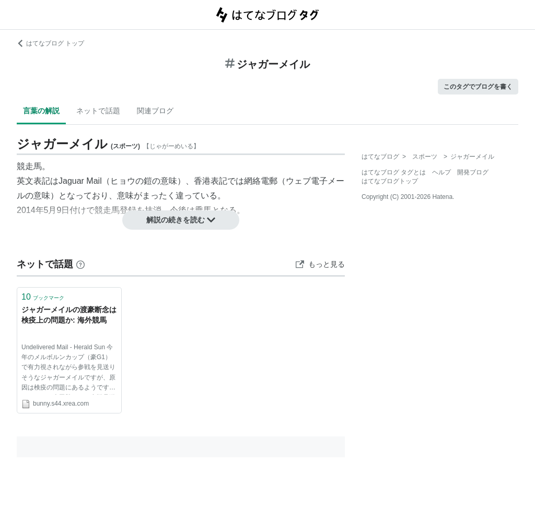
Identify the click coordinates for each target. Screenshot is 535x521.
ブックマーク (42, 296)
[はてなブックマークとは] (80, 264)
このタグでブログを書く (478, 86)
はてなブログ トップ (50, 43)
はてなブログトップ (390, 181)
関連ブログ (155, 110)
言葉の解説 (41, 110)
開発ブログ (473, 172)
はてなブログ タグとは (394, 172)
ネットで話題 (98, 110)
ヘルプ (441, 172)
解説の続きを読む (180, 220)
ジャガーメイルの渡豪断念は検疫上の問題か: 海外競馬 (69, 314)
